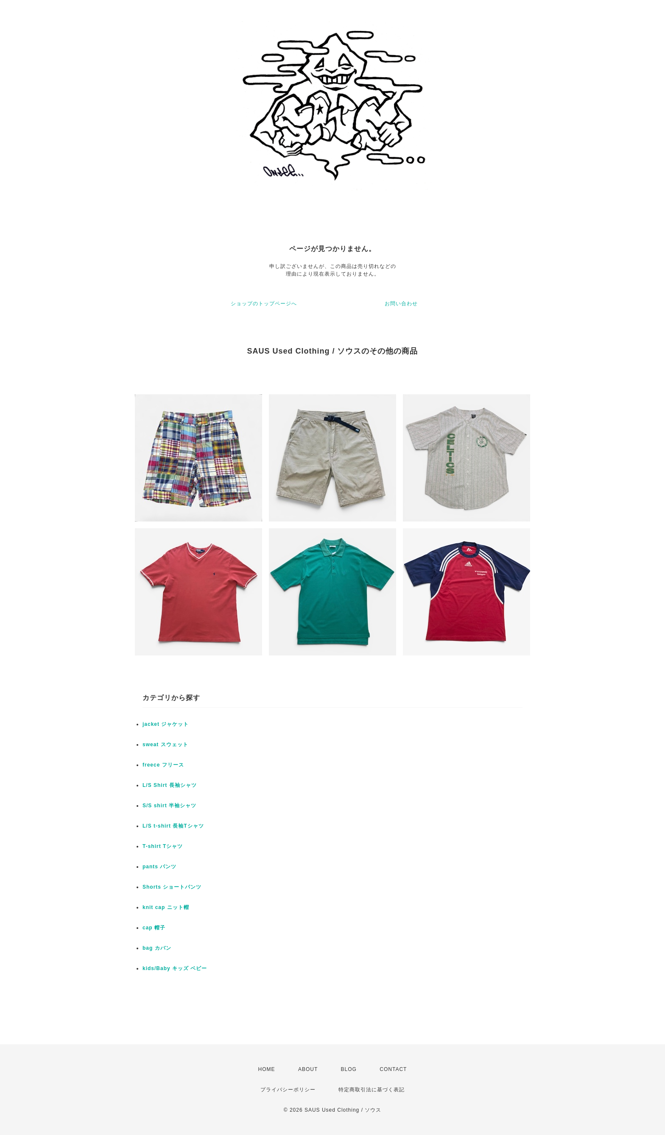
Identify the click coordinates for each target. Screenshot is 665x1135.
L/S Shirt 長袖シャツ (169, 785)
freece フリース (163, 765)
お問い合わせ (401, 304)
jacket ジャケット (165, 724)
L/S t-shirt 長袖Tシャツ (173, 826)
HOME (266, 1069)
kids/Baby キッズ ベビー (174, 968)
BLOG (349, 1069)
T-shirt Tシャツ (162, 846)
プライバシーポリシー (288, 1090)
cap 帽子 (153, 928)
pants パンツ (159, 867)
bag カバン (156, 948)
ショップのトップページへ (264, 304)
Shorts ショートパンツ (171, 887)
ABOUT (308, 1069)
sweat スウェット (165, 744)
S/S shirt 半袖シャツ (169, 806)
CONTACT (393, 1069)
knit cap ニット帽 (165, 907)
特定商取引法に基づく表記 (371, 1090)
